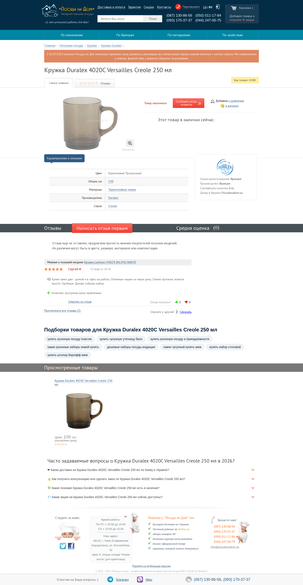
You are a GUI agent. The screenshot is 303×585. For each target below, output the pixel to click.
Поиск (153, 19)
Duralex (113, 198)
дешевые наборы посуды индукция (131, 347)
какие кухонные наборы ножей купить (73, 347)
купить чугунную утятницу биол (121, 339)
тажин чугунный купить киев (182, 347)
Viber (144, 579)
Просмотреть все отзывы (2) (62, 310)
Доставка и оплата (111, 7)
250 (110, 181)
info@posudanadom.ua (225, 547)
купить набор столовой (225, 347)
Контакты (164, 7)
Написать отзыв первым (102, 228)
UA (204, 7)
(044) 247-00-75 (208, 20)
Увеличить (128, 145)
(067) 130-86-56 (179, 15)
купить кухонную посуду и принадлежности (179, 339)
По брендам (125, 35)
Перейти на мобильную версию (151, 566)
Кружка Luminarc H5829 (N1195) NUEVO (110, 262)
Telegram (118, 579)
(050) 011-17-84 (208, 15)
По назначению (72, 35)
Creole (112, 206)
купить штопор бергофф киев (68, 355)
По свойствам (232, 35)
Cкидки (149, 7)
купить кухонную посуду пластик (70, 339)
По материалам (178, 35)
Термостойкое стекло (122, 189)
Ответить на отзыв (80, 301)
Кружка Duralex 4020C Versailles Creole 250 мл (83, 382)
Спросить (185, 312)
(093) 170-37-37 (179, 20)
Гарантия (134, 7)
